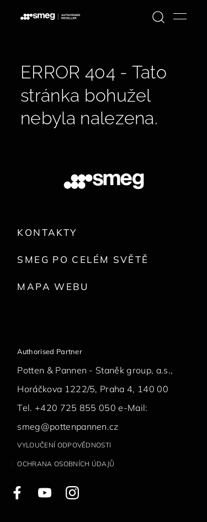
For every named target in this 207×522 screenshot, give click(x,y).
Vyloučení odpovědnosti (64, 445)
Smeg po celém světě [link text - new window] (82, 259)
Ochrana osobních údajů (65, 464)
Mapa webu (52, 286)
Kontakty (47, 232)
